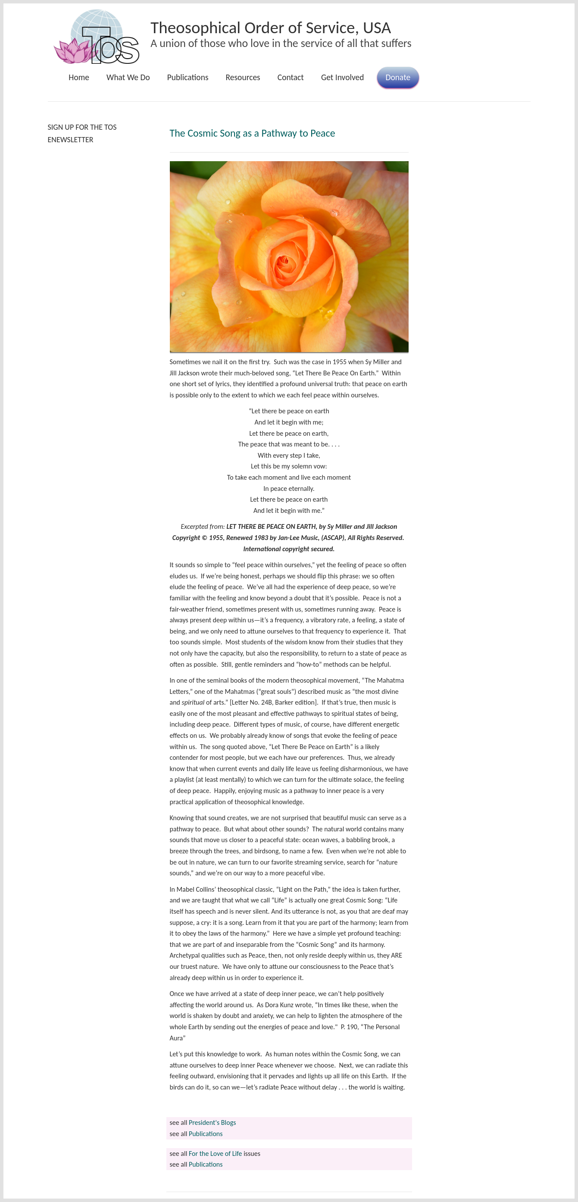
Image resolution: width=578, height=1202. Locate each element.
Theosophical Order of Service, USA (270, 27)
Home (79, 77)
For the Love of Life (215, 1153)
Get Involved (342, 77)
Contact (291, 77)
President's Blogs (212, 1122)
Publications (188, 77)
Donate (398, 77)
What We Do (128, 77)
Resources (243, 77)
